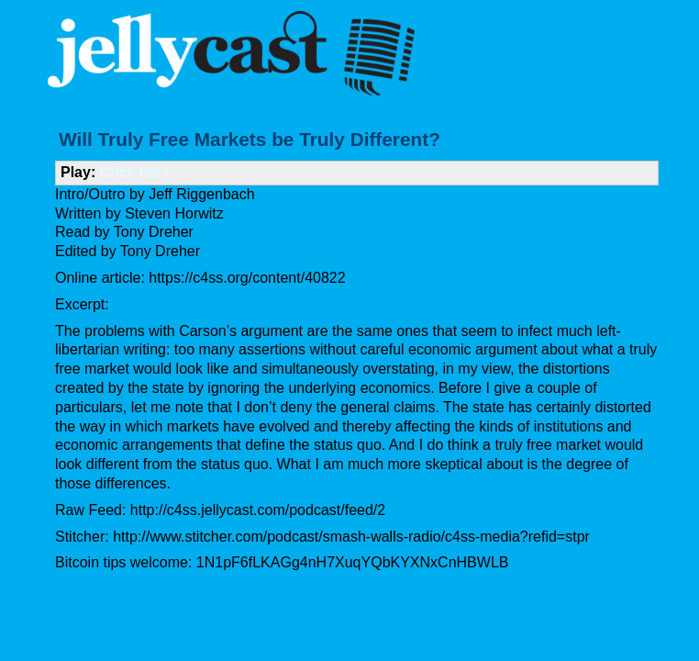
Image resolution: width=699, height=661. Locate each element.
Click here (135, 172)
